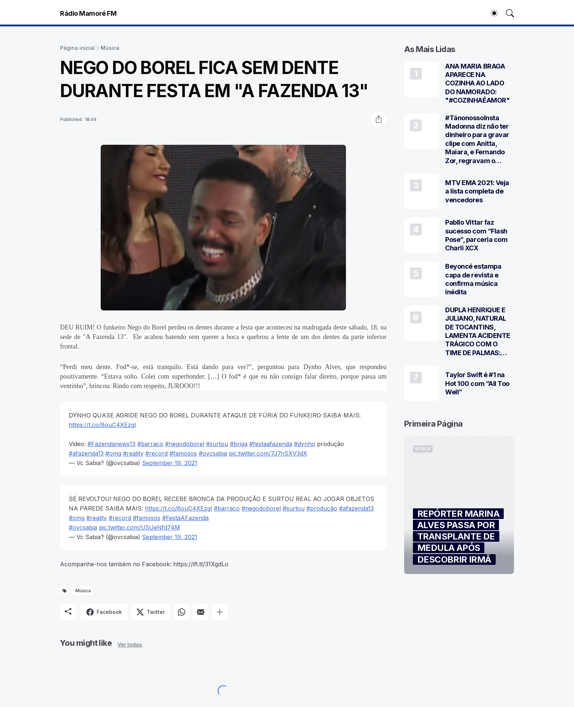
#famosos (183, 453)
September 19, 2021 (169, 463)
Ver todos (130, 644)
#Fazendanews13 (111, 444)
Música (110, 48)
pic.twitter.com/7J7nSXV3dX (268, 453)
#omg (113, 453)
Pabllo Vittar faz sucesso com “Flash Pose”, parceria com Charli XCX (476, 235)
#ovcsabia (213, 453)
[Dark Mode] (490, 13)
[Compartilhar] (378, 119)
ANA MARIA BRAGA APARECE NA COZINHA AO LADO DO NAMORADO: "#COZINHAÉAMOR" (477, 83)
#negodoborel (184, 444)
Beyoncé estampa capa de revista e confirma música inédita (473, 279)
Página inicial (77, 48)
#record (156, 453)
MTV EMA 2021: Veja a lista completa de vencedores (477, 191)
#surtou (217, 444)
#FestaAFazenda (185, 518)
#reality (133, 453)
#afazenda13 (86, 453)
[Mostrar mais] (220, 612)
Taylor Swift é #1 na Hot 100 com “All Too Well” (477, 383)
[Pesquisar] (506, 13)
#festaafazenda (270, 444)
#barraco (150, 444)
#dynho (304, 444)
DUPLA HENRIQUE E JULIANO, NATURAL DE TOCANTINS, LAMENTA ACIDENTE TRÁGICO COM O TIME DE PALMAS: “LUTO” (477, 331)
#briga (238, 444)
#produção (321, 508)
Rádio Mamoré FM (88, 13)
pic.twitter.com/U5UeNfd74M (139, 527)
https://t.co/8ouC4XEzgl (102, 424)
